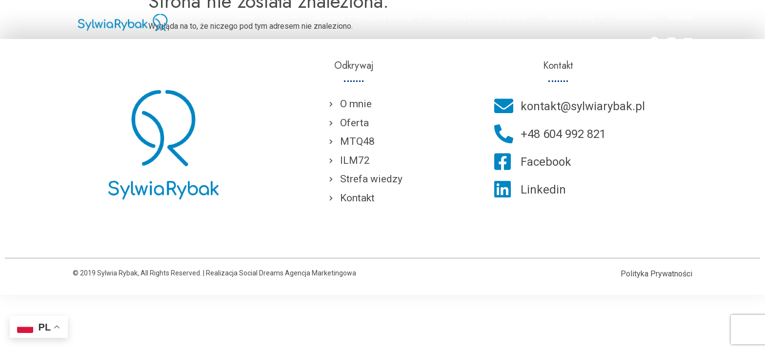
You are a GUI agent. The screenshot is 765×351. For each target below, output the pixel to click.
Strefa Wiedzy (576, 16)
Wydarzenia (636, 16)
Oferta (281, 16)
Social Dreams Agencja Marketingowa (297, 273)
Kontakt (680, 16)
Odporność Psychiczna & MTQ (365, 16)
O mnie (242, 16)
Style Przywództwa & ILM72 (485, 16)
